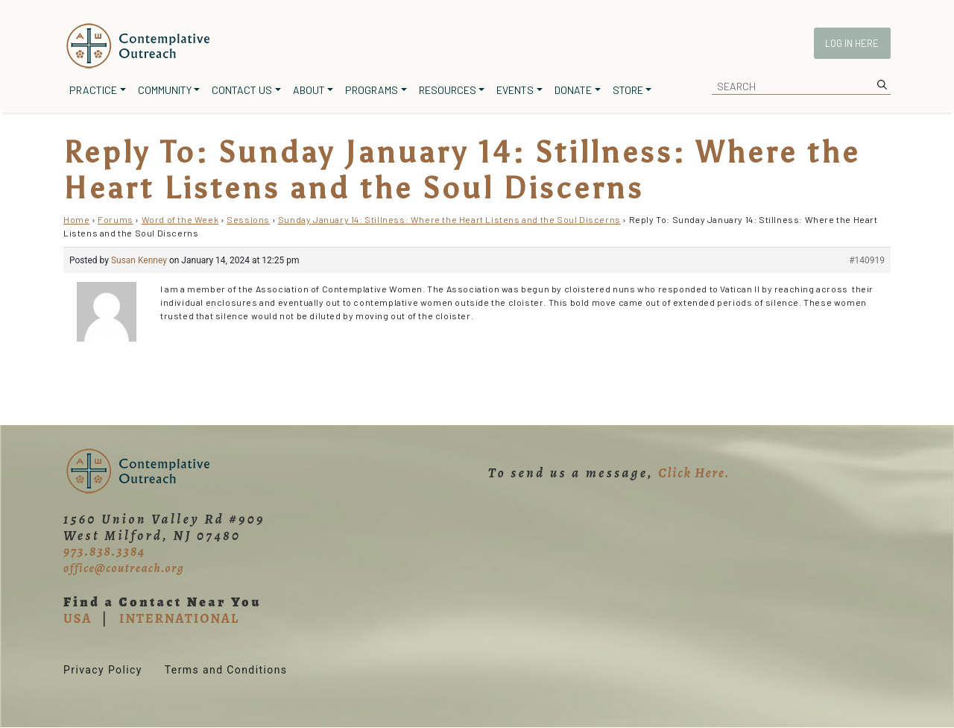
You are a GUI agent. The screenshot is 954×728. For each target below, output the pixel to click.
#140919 (867, 260)
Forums (115, 219)
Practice (93, 90)
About (309, 90)
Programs (371, 90)
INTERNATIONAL (179, 618)
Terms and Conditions (226, 670)
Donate (573, 90)
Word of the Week (180, 219)
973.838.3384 (104, 551)
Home (76, 219)
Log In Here (852, 43)
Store (628, 90)
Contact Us (242, 90)
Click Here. (694, 473)
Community (165, 90)
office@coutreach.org (123, 568)
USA (77, 618)
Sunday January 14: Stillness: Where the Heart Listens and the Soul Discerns (449, 219)
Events (515, 90)
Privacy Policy (102, 670)
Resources (447, 90)
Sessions (248, 219)
